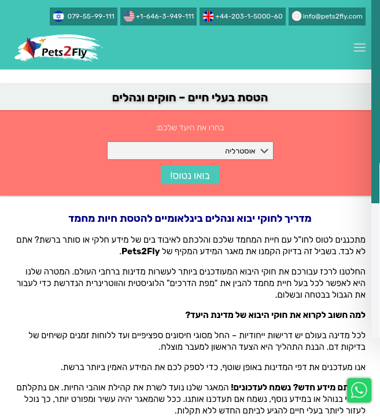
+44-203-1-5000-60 (248, 16)
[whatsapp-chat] (359, 390)
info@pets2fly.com (333, 16)
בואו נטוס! (190, 175)
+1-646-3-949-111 (165, 16)
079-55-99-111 (91, 16)
